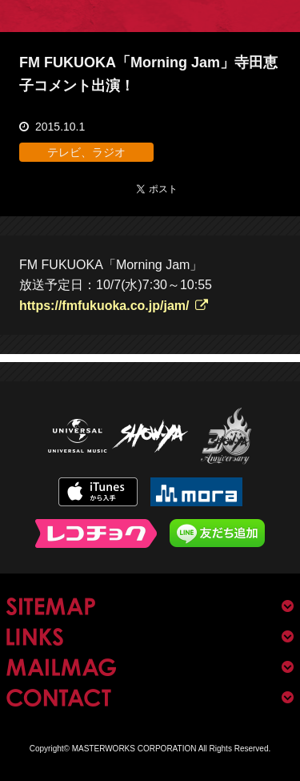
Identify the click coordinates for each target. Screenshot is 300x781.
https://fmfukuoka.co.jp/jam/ (104, 305)
